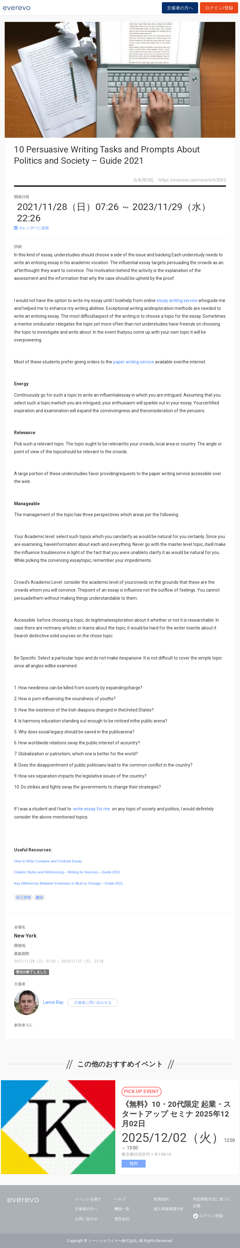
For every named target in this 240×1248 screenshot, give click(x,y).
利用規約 (161, 1199)
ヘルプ (120, 1199)
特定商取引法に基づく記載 (212, 1202)
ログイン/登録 (219, 7)
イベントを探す (88, 1199)
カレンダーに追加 (31, 228)
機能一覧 (121, 1209)
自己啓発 (23, 897)
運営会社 (121, 1219)
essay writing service (177, 300)
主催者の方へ (180, 7)
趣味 (39, 897)
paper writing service (133, 361)
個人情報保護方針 (169, 1209)
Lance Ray (53, 1002)
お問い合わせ (86, 1219)
